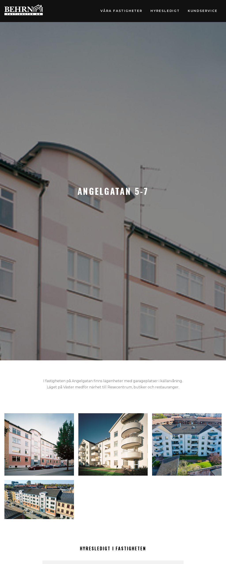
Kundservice (203, 11)
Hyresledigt (165, 11)
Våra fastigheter (121, 11)
